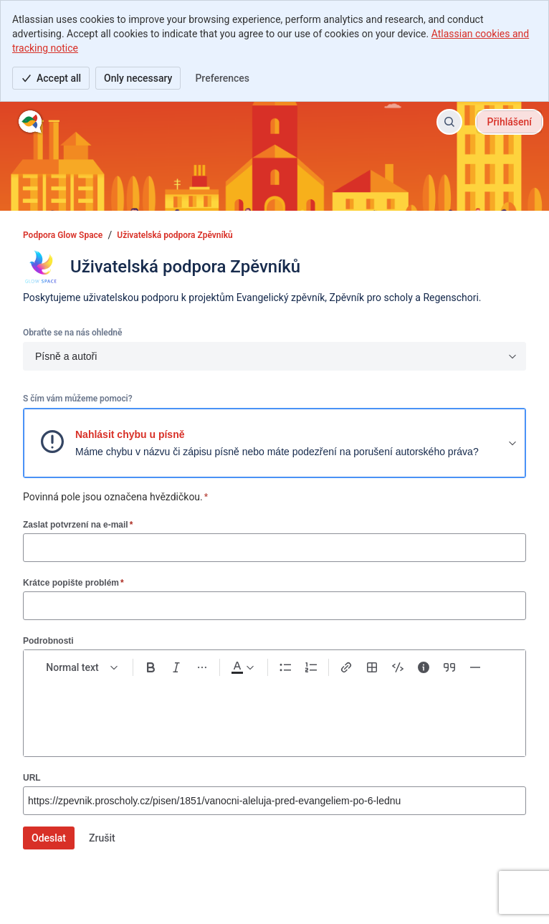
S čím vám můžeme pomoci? (77, 399)
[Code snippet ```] (397, 667)
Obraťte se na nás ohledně (72, 333)
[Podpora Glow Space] (30, 121)
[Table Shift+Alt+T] (372, 667)
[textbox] (274, 711)
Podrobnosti (48, 641)
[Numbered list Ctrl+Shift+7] (311, 667)
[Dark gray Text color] (242, 667)
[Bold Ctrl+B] (150, 667)
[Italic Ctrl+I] (176, 667)
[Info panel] (423, 667)
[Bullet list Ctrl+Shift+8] (285, 667)
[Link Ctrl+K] (346, 667)
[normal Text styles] (82, 667)
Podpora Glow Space (62, 235)
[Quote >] (449, 667)
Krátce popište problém (73, 582)
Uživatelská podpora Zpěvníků (175, 235)
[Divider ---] (475, 667)
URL (32, 778)
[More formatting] (202, 667)
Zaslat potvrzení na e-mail (78, 524)
